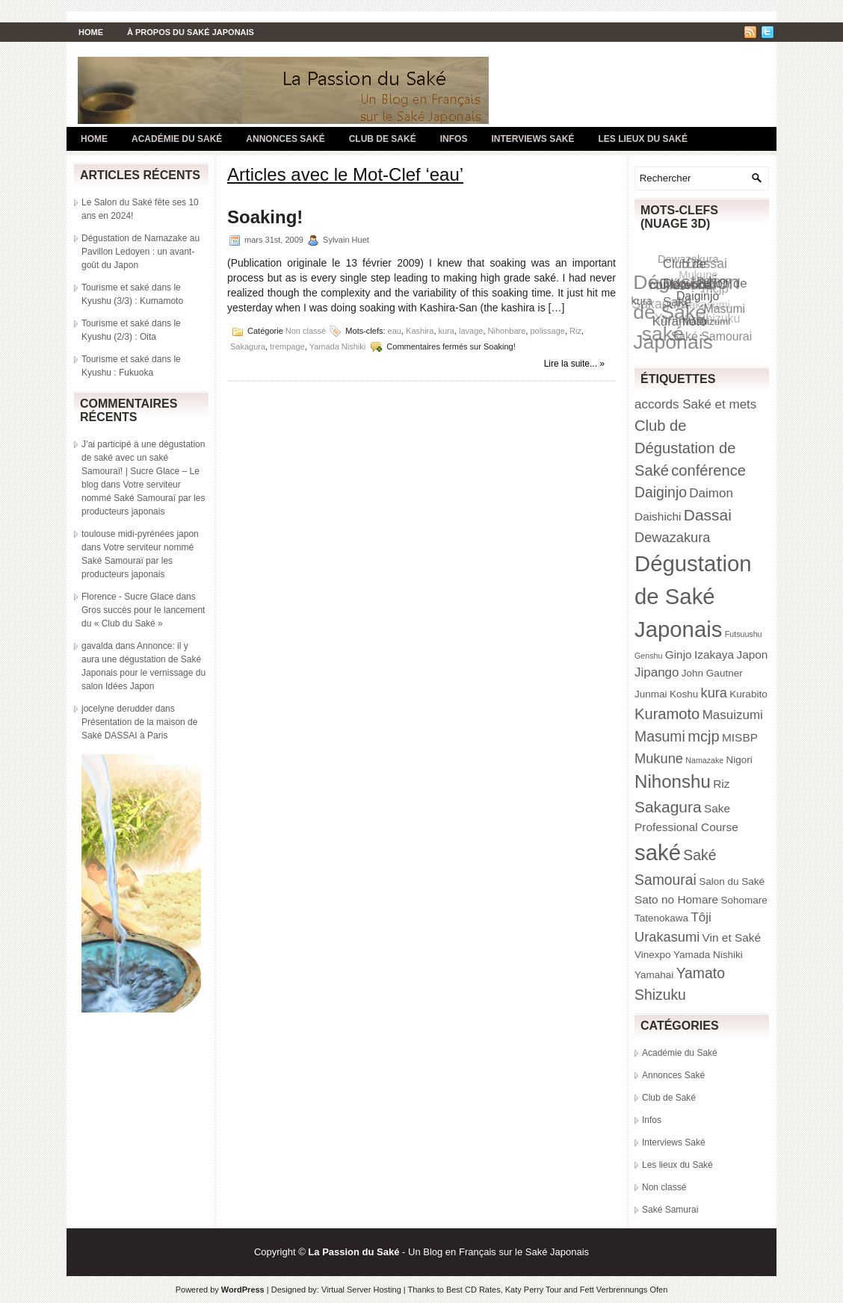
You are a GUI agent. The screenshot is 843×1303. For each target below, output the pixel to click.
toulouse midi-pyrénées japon (140, 534)
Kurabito (748, 694)
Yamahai (653, 974)
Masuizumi (707, 320)
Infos (454, 139)
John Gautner (712, 673)
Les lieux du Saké (643, 139)
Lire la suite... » (574, 363)
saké (657, 852)
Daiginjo (697, 295)
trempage (287, 346)
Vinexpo (652, 954)
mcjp (704, 736)
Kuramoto (680, 321)
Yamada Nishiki (337, 346)
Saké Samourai (712, 336)
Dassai (708, 514)
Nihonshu (672, 781)
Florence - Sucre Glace (127, 596)
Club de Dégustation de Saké (685, 448)
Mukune (658, 758)
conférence (681, 285)
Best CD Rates (473, 1289)
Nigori (739, 759)
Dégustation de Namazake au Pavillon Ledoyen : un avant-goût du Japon (140, 251)
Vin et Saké (732, 937)
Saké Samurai (670, 1209)
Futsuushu (743, 633)
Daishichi (658, 516)
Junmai (650, 694)
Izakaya (714, 654)
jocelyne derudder (116, 708)
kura (446, 330)
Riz (575, 330)
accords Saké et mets (695, 404)
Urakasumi (667, 937)
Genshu (648, 655)
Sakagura (247, 346)
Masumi (659, 736)
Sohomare (744, 900)
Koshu (684, 694)
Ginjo (678, 654)
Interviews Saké (532, 139)
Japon (752, 654)
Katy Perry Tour (533, 1289)
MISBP (740, 737)
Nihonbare (507, 330)
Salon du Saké (732, 881)
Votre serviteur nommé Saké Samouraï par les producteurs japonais (143, 498)
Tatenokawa (661, 918)
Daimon (714, 279)
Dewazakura (672, 537)
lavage (471, 330)
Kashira (419, 330)
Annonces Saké (285, 139)
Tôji (701, 917)
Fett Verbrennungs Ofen (623, 1289)
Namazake (704, 760)
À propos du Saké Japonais (190, 32)
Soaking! (265, 217)
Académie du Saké (177, 139)
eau (394, 330)
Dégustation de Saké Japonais (693, 596)
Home (90, 32)
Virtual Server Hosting (361, 1289)
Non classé (305, 330)
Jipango (656, 672)
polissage (547, 330)
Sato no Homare (676, 899)
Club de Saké (382, 139)
